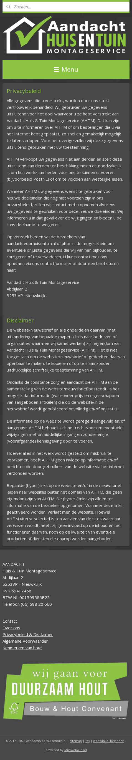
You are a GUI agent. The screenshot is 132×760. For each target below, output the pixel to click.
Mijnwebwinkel (75, 750)
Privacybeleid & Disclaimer (27, 634)
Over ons (11, 627)
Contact (9, 621)
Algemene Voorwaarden (25, 641)
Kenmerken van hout (22, 647)
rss (87, 741)
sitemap (76, 741)
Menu (66, 69)
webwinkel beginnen (108, 741)
